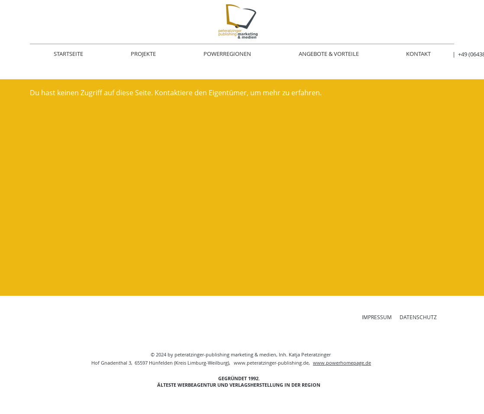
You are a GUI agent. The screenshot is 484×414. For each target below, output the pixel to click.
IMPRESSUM (377, 317)
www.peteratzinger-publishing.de (271, 362)
